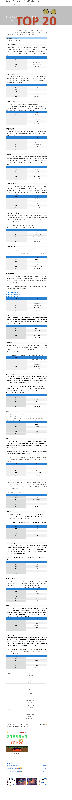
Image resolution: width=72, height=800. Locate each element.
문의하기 (30, 4)
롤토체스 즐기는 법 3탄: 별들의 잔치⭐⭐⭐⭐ (15, 767)
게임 (7, 763)
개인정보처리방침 (21, 4)
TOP (65, 796)
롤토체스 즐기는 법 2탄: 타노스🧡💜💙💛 (14, 768)
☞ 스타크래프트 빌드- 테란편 (12, 296)
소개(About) (12, 4)
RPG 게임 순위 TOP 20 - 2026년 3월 (13, 765)
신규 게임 (35, 30)
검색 (63, 2)
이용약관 (36, 4)
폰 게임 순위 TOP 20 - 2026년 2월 (13, 769)
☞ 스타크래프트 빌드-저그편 (12, 292)
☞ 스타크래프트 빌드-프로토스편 (13, 294)
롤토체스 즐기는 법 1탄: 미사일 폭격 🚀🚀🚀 (14, 771)
